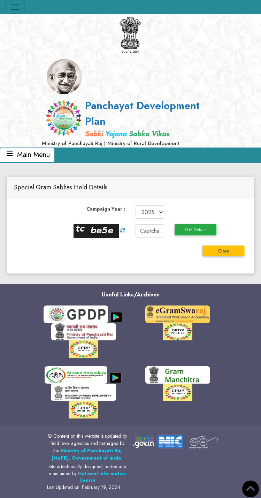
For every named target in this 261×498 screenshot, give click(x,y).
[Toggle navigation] (15, 7)
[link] (131, 123)
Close (223, 251)
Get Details (195, 229)
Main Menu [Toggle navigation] (27, 154)
